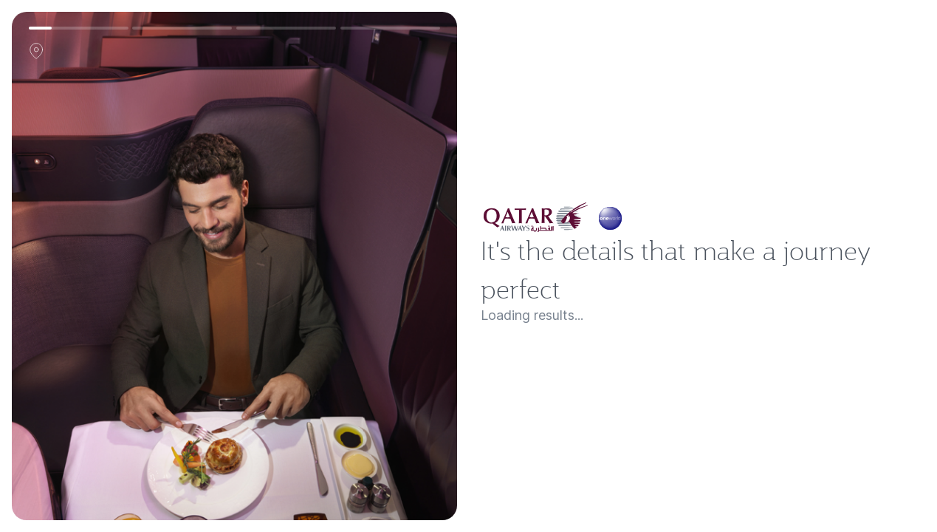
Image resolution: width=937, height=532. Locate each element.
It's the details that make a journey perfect (699, 269)
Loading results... (543, 330)
